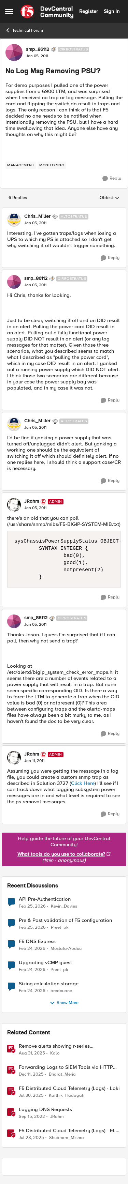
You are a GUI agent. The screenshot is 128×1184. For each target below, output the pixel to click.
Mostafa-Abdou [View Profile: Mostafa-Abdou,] (66, 948)
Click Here (83, 783)
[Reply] (112, 178)
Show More (64, 1003)
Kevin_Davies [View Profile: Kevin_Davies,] (64, 906)
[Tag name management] (20, 165)
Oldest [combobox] (109, 198)
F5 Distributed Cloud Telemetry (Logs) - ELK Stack (69, 1131)
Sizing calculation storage (49, 984)
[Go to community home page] (46, 11)
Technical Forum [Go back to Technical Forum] (24, 30)
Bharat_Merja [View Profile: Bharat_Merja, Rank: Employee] (62, 1074)
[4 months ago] (32, 906)
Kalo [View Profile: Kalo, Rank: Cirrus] (54, 1053)
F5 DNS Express (37, 941)
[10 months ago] (32, 1053)
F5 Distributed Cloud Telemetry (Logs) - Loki (69, 1088)
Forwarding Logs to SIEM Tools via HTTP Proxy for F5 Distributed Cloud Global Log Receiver (67, 1067)
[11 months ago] (31, 1095)
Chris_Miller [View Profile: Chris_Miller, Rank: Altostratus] (37, 216)
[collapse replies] (64, 211)
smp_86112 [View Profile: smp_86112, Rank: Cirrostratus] (37, 49)
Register (88, 11)
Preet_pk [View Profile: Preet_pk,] (60, 927)
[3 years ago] (32, 1116)
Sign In (111, 11)
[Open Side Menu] (9, 11)
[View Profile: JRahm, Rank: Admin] (14, 505)
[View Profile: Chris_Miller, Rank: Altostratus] (14, 220)
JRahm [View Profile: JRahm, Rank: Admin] (31, 501)
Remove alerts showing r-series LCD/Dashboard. (54, 1046)
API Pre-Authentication (45, 899)
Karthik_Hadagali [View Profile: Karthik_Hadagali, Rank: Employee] (66, 1095)
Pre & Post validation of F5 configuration (65, 920)
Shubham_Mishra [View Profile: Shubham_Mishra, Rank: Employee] (66, 1137)
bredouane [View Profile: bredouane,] (61, 990)
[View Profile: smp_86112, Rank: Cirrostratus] (14, 52)
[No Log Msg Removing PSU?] (35, 223)
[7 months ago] (31, 1074)
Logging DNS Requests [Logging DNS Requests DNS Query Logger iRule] (45, 1109)
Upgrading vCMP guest (45, 963)
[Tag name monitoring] (52, 165)
